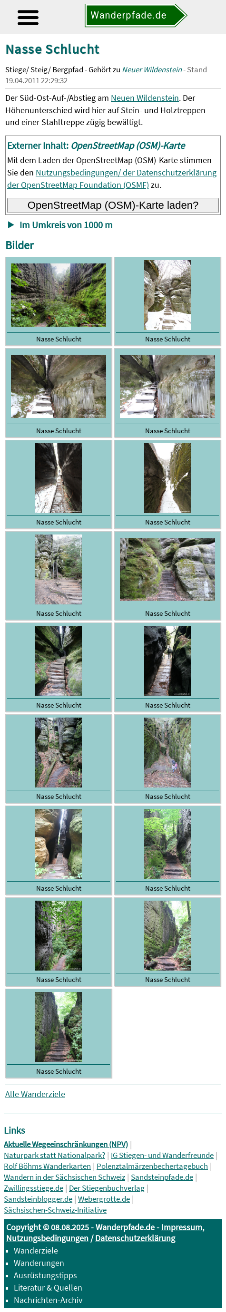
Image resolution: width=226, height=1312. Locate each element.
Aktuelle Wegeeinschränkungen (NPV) (66, 1144)
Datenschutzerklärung (135, 1238)
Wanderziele (36, 1250)
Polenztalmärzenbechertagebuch (152, 1166)
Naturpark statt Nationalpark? (54, 1155)
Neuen (124, 97)
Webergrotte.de (104, 1199)
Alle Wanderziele (35, 1093)
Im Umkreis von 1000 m (66, 225)
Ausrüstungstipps (45, 1275)
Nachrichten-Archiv (48, 1299)
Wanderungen (39, 1262)
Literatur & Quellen (48, 1287)
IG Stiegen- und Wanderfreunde (162, 1155)
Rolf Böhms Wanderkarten (47, 1166)
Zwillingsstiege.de (33, 1188)
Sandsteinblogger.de (38, 1199)
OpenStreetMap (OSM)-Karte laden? (113, 205)
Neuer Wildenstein (152, 70)
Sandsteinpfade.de (162, 1177)
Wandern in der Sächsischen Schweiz (64, 1177)
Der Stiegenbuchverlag (107, 1188)
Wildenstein (158, 97)
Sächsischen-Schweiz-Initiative (55, 1210)
